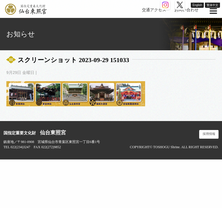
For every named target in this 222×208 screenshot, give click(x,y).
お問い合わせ (186, 10)
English (197, 5)
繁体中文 (212, 5)
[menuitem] (154, 10)
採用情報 (209, 133)
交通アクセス (154, 10)
